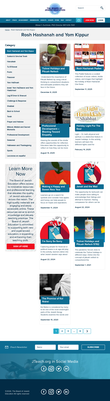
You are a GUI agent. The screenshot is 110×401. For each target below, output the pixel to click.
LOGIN (100, 20)
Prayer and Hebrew (15, 122)
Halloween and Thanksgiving (19, 145)
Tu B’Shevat (12, 67)
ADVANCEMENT (23, 20)
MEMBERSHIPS (34, 20)
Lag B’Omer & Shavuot (16, 96)
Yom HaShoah (13, 83)
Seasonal (11, 140)
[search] (102, 8)
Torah (9, 116)
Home (7, 30)
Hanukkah (11, 62)
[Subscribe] (93, 347)
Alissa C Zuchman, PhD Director (49, 25)
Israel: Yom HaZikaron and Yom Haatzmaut (20, 89)
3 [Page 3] (68, 331)
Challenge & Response (16, 101)
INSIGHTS (43, 20)
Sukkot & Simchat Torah (17, 56)
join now (89, 20)
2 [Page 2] (62, 331)
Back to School (13, 111)
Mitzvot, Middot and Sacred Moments (18, 128)
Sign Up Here (20, 246)
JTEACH (14, 20)
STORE (57, 20)
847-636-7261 (69, 25)
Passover (11, 77)
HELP (62, 20)
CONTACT (68, 20)
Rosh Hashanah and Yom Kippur (20, 51)
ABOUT (8, 20)
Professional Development (18, 135)
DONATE (50, 20)
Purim (9, 72)
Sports (9, 151)
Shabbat (10, 106)
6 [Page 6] (80, 331)
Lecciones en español (16, 156)
